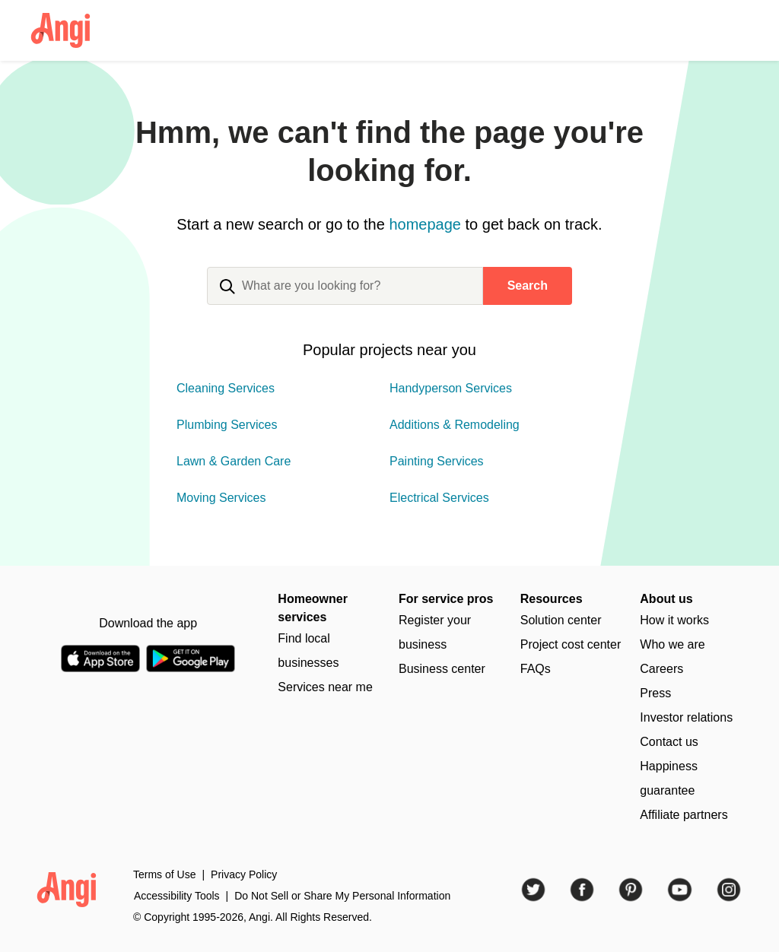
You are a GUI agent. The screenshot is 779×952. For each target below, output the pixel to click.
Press (655, 693)
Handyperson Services (451, 388)
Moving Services (220, 497)
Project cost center (571, 644)
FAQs (535, 668)
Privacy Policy (244, 874)
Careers (661, 668)
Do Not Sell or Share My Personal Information (342, 896)
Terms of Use (164, 874)
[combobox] (345, 298)
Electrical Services (439, 497)
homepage (425, 224)
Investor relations (686, 717)
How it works (674, 620)
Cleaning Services (225, 388)
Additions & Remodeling (455, 424)
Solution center (561, 620)
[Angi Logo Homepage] (60, 30)
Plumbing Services (227, 424)
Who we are (672, 644)
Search (527, 285)
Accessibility (177, 896)
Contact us (669, 741)
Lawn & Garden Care (233, 461)
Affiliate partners (683, 814)
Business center (442, 668)
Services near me (325, 687)
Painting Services (437, 461)
